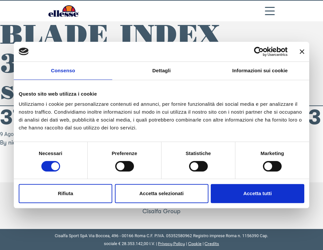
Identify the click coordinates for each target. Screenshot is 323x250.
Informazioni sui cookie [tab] (260, 70)
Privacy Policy (171, 243)
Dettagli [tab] (161, 70)
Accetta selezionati (161, 193)
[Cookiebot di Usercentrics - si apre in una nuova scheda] (259, 52)
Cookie (195, 243)
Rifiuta (65, 193)
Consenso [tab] (63, 70)
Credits (212, 243)
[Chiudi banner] (302, 51)
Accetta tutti (257, 193)
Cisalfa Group (161, 211)
